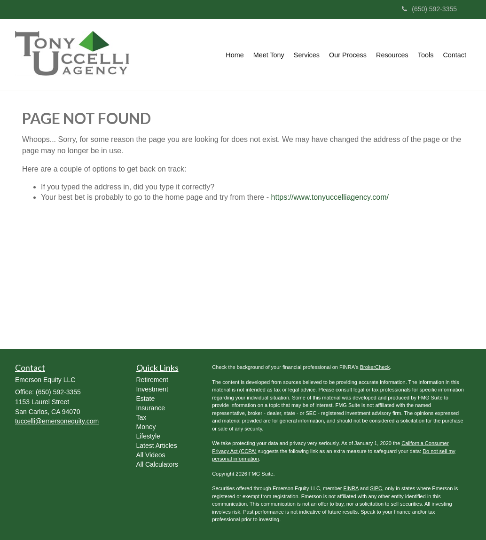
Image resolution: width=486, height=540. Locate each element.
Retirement (152, 379)
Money (146, 426)
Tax (141, 417)
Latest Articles (156, 445)
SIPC (376, 488)
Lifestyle (148, 436)
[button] (269, 55)
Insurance (150, 408)
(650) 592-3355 (429, 9)
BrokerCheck (375, 367)
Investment (152, 389)
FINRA (350, 488)
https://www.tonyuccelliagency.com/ (329, 197)
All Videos (150, 455)
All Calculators (157, 464)
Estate (145, 398)
